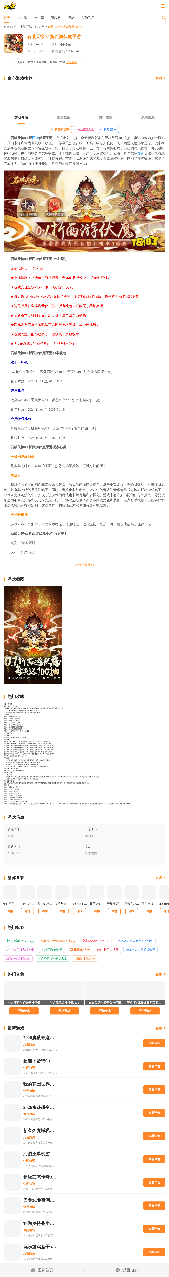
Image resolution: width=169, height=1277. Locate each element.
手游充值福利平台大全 (52, 958)
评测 (71, 17)
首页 (7, 17)
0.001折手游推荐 (107, 949)
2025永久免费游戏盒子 (140, 949)
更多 (159, 78)
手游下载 (26, 26)
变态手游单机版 (51, 949)
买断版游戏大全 (79, 949)
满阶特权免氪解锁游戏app (58, 941)
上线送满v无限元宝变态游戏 (134, 941)
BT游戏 (40, 26)
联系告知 (71, 62)
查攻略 (56, 17)
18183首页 (10, 26)
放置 (140, 153)
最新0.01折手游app (18, 958)
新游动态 (88, 17)
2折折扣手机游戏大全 (20, 949)
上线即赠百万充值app (20, 941)
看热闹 (39, 17)
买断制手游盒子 (84, 958)
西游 (35, 138)
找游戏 (22, 17)
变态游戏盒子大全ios (95, 941)
